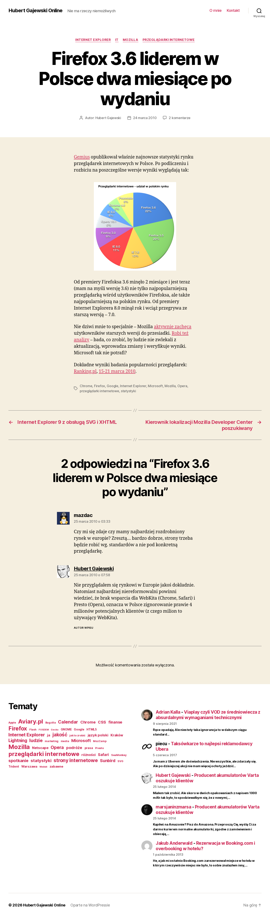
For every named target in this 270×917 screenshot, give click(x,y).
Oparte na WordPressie (90, 905)
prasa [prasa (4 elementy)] (89, 748)
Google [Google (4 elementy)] (79, 729)
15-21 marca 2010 (117, 371)
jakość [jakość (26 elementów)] (59, 735)
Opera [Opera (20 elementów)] (57, 747)
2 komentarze (179, 118)
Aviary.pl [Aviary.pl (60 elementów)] (30, 721)
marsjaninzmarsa (173, 807)
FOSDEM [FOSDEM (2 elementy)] (44, 729)
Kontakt (233, 10)
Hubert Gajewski (108, 118)
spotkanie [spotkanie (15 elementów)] (18, 760)
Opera (182, 386)
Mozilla (130, 40)
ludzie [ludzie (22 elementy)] (35, 740)
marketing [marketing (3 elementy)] (51, 741)
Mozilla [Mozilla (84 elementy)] (19, 747)
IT (117, 40)
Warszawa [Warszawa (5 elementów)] (29, 766)
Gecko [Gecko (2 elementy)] (54, 729)
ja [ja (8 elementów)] (48, 735)
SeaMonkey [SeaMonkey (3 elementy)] (119, 755)
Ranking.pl (85, 371)
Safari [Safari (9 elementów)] (103, 754)
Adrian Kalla (168, 712)
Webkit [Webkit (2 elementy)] (43, 766)
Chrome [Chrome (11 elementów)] (88, 722)
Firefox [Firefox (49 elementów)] (17, 728)
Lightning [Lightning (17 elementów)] (17, 740)
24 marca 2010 (145, 118)
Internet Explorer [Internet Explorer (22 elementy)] (26, 734)
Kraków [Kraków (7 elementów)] (117, 735)
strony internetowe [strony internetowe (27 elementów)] (76, 760)
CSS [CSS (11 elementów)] (102, 722)
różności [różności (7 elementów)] (88, 755)
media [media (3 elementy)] (65, 741)
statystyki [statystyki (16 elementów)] (41, 760)
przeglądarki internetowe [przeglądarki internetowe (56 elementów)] (43, 754)
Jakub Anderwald (174, 843)
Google (112, 386)
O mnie (215, 10)
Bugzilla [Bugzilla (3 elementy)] (50, 722)
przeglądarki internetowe (169, 40)
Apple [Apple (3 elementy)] (12, 722)
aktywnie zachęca (173, 327)
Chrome (86, 386)
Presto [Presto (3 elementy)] (99, 748)
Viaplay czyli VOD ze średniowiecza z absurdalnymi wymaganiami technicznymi (208, 714)
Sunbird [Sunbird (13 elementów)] (107, 760)
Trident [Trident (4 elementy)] (13, 766)
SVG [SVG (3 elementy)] (120, 761)
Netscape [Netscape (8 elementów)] (40, 748)
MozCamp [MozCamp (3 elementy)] (99, 741)
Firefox (99, 386)
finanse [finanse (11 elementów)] (115, 722)
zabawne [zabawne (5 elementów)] (56, 766)
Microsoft (155, 386)
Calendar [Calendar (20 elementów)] (68, 722)
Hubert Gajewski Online (35, 10)
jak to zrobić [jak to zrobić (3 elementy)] (77, 735)
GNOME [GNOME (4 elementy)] (66, 729)
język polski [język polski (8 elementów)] (98, 735)
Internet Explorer (93, 40)
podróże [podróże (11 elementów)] (74, 747)
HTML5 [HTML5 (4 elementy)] (91, 729)
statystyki (128, 391)
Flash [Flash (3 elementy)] (32, 729)
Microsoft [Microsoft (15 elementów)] (81, 740)
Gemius (82, 157)
